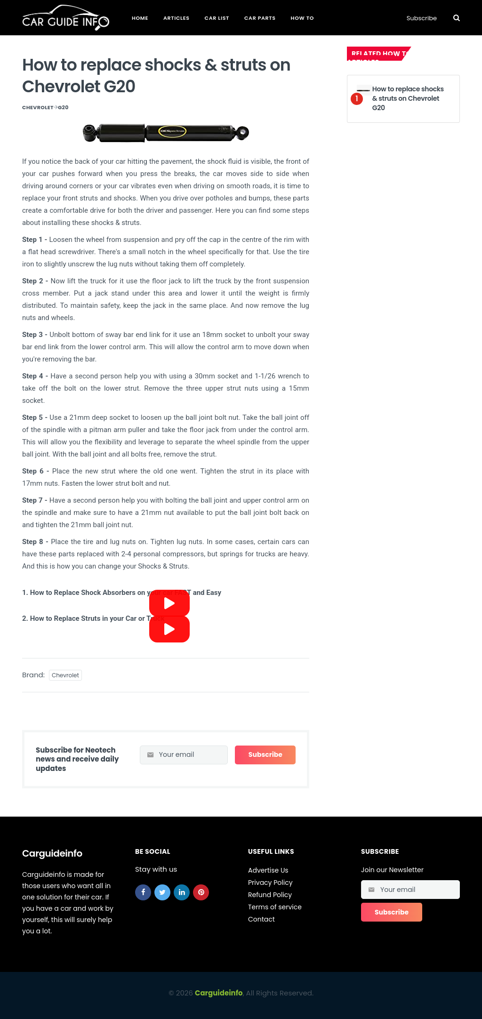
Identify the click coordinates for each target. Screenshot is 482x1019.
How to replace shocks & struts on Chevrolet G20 (408, 98)
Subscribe (422, 18)
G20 (63, 107)
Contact (261, 919)
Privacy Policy (270, 882)
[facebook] (143, 892)
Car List (217, 18)
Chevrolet (38, 107)
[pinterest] (201, 892)
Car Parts (260, 18)
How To (302, 18)
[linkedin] (182, 892)
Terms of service (275, 907)
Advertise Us (268, 870)
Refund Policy (270, 894)
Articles (176, 18)
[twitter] (162, 892)
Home (140, 18)
